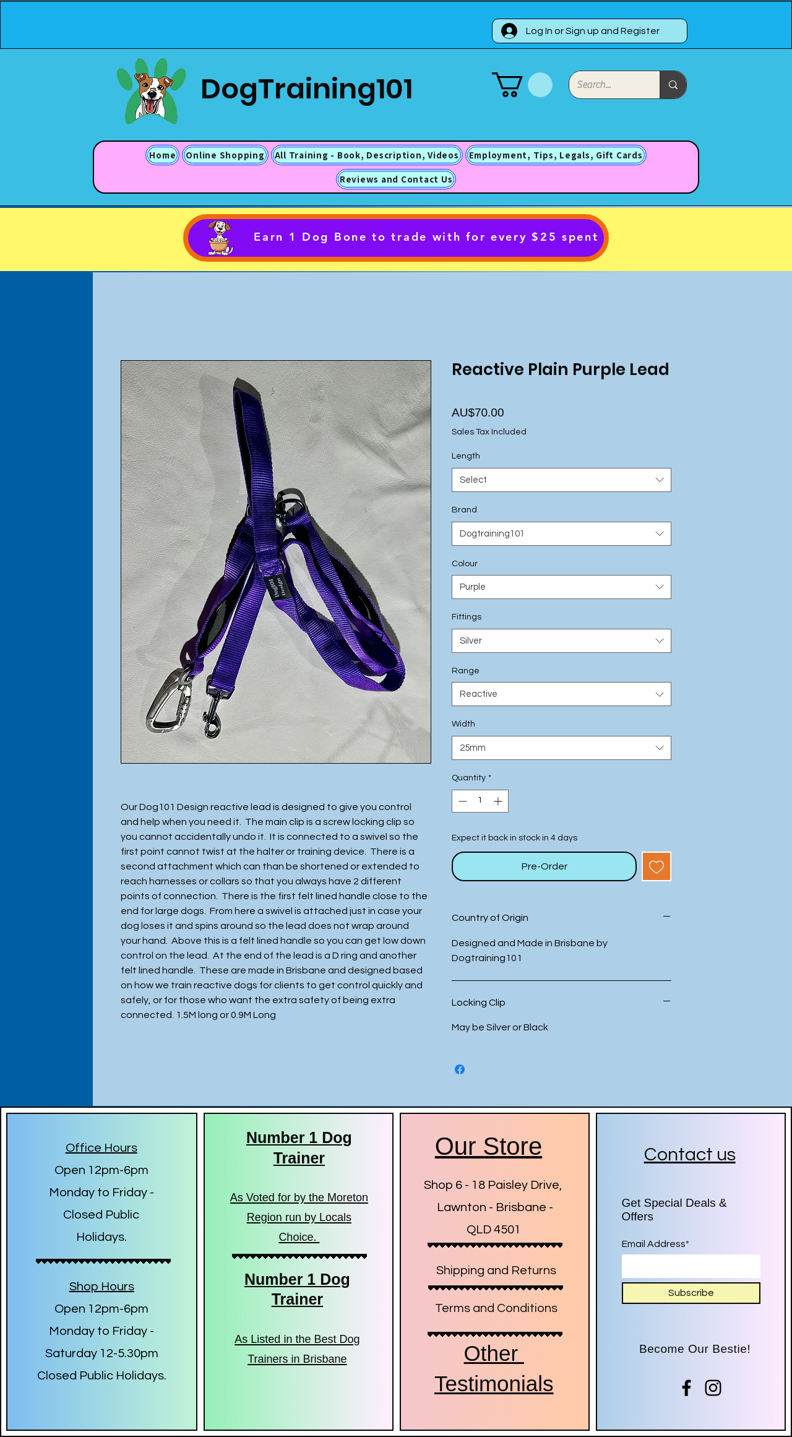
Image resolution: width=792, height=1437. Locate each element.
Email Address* (655, 1244)
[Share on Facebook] (459, 1069)
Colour (465, 563)
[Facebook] (686, 1388)
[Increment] (499, 801)
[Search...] (605, 84)
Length (466, 456)
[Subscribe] (691, 1293)
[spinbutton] (480, 801)
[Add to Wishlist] (656, 866)
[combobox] (561, 480)
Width (463, 724)
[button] (522, 84)
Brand (464, 510)
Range (466, 671)
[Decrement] (461, 801)
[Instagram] (713, 1388)
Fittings (466, 617)
